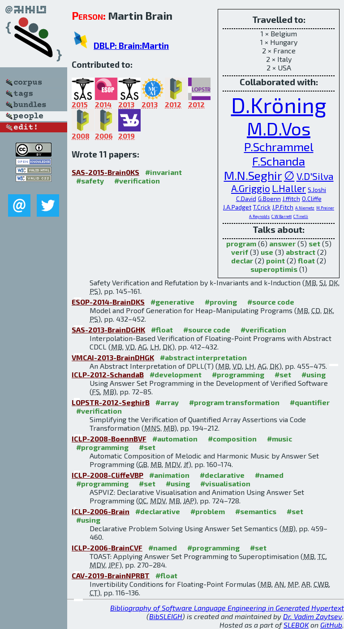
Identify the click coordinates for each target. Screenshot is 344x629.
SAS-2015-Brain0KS (105, 172)
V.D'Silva (315, 176)
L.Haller (289, 188)
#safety (90, 180)
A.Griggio (250, 188)
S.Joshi (317, 189)
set (314, 243)
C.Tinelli (300, 216)
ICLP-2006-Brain (100, 511)
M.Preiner (325, 207)
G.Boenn (269, 198)
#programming (238, 374)
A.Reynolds (259, 216)
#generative (172, 301)
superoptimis (273, 269)
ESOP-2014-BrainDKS (108, 301)
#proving (221, 301)
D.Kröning (279, 105)
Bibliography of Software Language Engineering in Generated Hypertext (227, 607)
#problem (207, 511)
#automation (175, 438)
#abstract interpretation (203, 357)
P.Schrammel (279, 146)
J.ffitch (291, 198)
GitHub (331, 624)
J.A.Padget (237, 207)
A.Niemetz (304, 207)
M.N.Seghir (253, 175)
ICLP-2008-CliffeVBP (107, 475)
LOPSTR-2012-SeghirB (111, 402)
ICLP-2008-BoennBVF (109, 438)
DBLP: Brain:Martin (131, 45)
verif (239, 252)
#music (279, 438)
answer (282, 243)
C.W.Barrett (281, 216)
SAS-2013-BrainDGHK (108, 329)
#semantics (255, 511)
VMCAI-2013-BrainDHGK (113, 357)
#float (162, 329)
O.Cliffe (312, 198)
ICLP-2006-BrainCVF (107, 547)
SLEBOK (296, 624)
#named (269, 475)
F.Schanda (278, 160)
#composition (232, 438)
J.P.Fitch (282, 207)
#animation (169, 475)
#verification (137, 180)
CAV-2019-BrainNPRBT (111, 575)
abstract (300, 252)
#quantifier (310, 402)
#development (176, 374)
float (306, 260)
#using (313, 374)
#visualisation (225, 483)
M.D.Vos (278, 128)
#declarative (222, 475)
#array (167, 402)
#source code (270, 301)
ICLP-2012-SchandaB (108, 374)
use (267, 252)
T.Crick (262, 207)
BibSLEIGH (165, 616)
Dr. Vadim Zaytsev (312, 616)
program (241, 243)
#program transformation (234, 402)
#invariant (163, 172)
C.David (246, 198)
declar (242, 260)
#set (283, 374)
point (275, 260)
